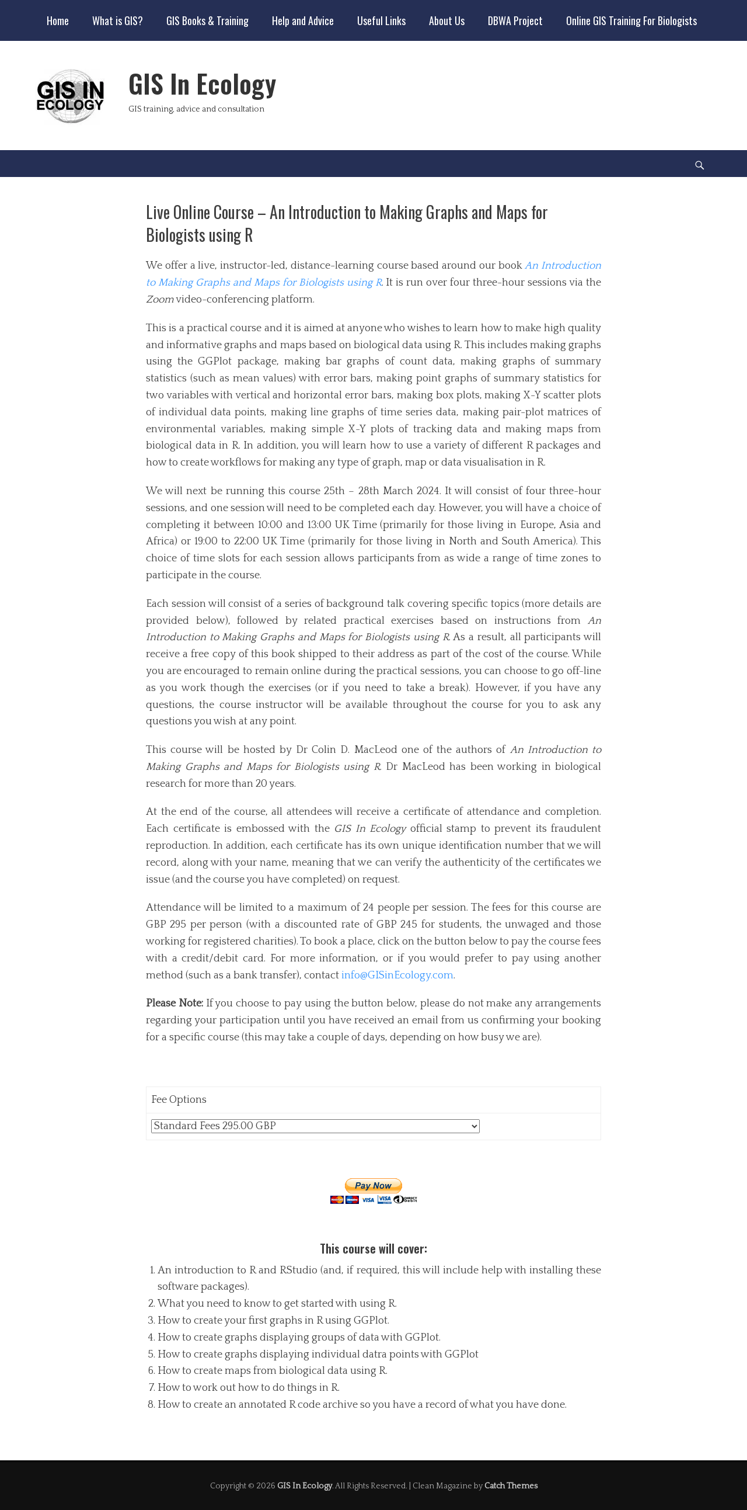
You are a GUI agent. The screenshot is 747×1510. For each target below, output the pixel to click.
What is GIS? (117, 20)
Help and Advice (303, 20)
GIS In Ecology (202, 83)
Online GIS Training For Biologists (631, 20)
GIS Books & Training (207, 20)
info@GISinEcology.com (397, 975)
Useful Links (381, 20)
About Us (447, 20)
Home (58, 20)
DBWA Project (515, 20)
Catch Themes (510, 1486)
